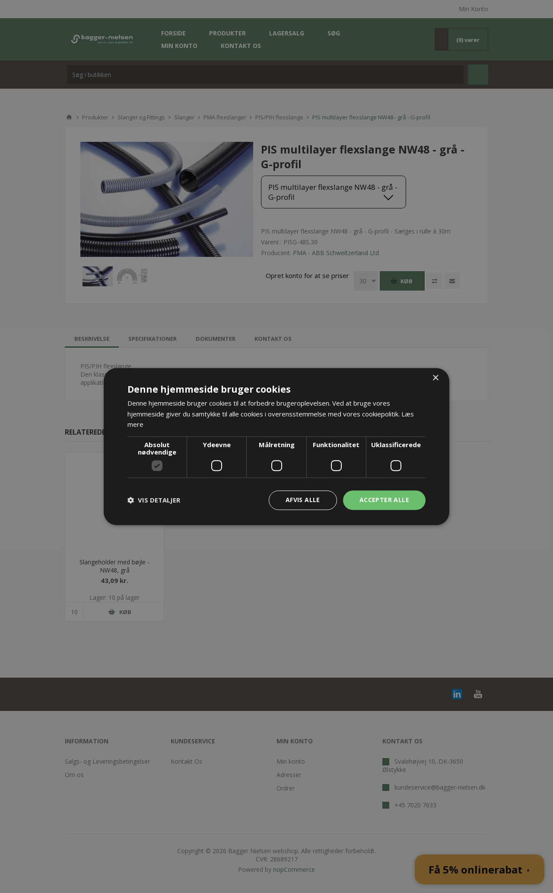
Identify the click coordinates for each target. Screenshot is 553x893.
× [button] (435, 378)
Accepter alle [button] (384, 500)
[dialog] (276, 446)
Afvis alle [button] (303, 500)
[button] (153, 500)
